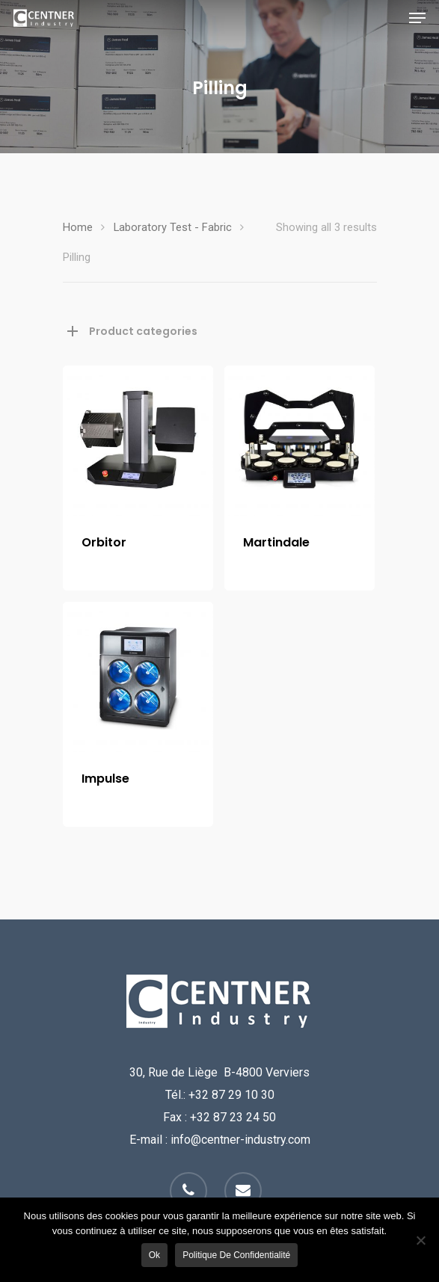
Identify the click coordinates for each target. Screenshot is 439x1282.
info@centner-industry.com (240, 1139)
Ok (154, 1255)
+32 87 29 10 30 (231, 1095)
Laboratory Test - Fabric (173, 227)
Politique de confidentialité (236, 1255)
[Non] (420, 1240)
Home (78, 227)
